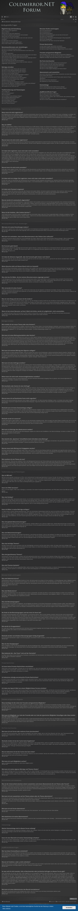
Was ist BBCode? (6, 91)
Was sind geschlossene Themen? (9, 101)
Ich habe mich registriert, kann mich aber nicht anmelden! (15, 34)
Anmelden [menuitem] (74, 17)
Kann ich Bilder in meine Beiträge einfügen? (12, 96)
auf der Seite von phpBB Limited (65, 854)
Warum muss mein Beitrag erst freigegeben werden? (14, 84)
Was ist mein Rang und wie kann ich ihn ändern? (13, 60)
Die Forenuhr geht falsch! (7, 53)
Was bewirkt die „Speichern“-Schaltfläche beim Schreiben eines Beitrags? (18, 83)
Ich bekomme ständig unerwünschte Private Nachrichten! (53, 47)
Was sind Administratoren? (46, 30)
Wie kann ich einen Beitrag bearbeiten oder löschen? (14, 70)
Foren (7, 17)
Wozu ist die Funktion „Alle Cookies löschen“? (12, 43)
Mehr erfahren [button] (7, 908)
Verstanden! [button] (69, 907)
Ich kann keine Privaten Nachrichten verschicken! (51, 46)
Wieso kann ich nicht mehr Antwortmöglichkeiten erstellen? (15, 74)
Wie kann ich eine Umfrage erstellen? (10, 73)
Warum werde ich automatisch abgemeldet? (12, 42)
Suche (3, 19)
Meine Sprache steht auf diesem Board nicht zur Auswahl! (15, 56)
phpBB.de (45, 271)
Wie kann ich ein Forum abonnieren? (48, 79)
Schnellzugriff (2, 17)
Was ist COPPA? (6, 32)
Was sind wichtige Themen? (8, 100)
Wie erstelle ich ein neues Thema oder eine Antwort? (14, 69)
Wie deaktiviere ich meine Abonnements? (49, 81)
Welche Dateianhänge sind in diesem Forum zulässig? (52, 86)
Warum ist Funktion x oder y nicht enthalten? (50, 95)
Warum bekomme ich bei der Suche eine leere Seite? (52, 65)
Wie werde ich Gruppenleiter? (46, 36)
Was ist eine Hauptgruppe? (46, 39)
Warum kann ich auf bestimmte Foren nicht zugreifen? (14, 77)
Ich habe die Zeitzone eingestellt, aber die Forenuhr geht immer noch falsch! (19, 54)
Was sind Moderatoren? (45, 32)
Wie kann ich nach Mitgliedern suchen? (49, 67)
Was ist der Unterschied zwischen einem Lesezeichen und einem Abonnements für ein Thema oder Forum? (58, 75)
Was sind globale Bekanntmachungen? (11, 97)
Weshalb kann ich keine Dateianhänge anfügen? (13, 79)
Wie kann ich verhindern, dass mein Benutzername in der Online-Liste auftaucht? (18, 51)
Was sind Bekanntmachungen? (9, 98)
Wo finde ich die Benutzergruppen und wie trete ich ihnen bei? (54, 34)
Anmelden (9, 19)
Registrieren (17, 19)
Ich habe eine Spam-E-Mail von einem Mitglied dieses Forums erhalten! (56, 49)
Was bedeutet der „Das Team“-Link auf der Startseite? (52, 40)
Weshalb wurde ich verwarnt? (8, 80)
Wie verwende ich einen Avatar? (9, 59)
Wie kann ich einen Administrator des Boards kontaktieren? (53, 99)
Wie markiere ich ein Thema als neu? (10, 86)
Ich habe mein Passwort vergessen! (10, 40)
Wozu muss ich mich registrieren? (9, 30)
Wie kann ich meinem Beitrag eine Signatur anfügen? (14, 71)
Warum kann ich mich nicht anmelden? (11, 36)
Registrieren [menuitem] (76, 17)
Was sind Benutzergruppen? (46, 33)
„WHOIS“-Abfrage (31, 874)
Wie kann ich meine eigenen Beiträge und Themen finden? (53, 68)
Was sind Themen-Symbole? (8, 103)
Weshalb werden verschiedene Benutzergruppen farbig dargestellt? (55, 37)
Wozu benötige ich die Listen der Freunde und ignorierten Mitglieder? (55, 54)
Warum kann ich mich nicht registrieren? (11, 33)
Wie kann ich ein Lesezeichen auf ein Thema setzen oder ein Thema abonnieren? (55, 77)
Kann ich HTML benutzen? (8, 93)
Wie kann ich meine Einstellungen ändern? (11, 49)
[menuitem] (71, 17)
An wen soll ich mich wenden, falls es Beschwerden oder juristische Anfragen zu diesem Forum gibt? (57, 97)
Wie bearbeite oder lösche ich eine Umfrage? (12, 76)
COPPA (3, 154)
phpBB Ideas (67, 863)
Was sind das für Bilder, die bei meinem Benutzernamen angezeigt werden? (19, 57)
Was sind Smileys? (6, 94)
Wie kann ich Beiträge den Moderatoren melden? (13, 81)
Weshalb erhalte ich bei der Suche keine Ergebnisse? (52, 64)
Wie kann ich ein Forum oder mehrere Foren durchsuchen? (53, 62)
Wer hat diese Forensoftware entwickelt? (49, 93)
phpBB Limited (35, 271)
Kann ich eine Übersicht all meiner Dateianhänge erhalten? (53, 88)
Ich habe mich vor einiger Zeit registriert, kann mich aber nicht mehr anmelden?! (17, 38)
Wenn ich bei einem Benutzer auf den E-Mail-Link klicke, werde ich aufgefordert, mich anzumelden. (17, 62)
